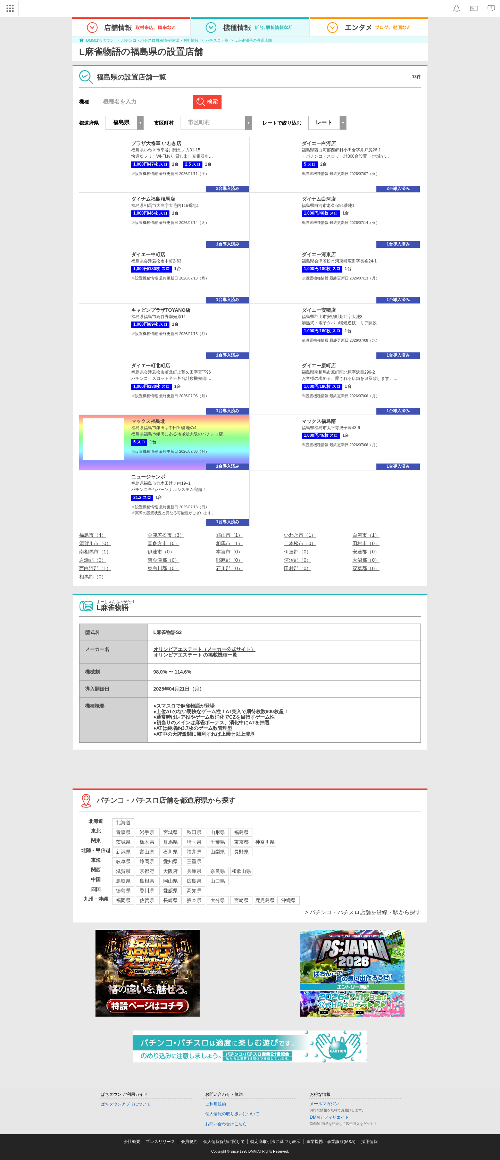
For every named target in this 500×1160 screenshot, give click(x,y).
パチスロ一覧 (217, 40)
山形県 (217, 832)
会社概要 (132, 1141)
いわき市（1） (300, 535)
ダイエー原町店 (319, 365)
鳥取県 (123, 881)
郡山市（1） (229, 535)
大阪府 (170, 871)
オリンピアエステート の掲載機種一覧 (195, 655)
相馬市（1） (229, 543)
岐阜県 (123, 861)
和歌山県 (241, 871)
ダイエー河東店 (319, 254)
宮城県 (170, 832)
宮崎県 (241, 900)
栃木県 (147, 842)
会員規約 (189, 1141)
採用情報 (369, 1141)
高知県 (194, 890)
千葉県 (217, 842)
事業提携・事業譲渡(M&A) (331, 1141)
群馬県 (170, 842)
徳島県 (123, 890)
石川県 (170, 851)
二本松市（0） (300, 543)
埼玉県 (194, 842)
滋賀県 (123, 871)
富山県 (147, 851)
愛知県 (170, 861)
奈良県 (217, 871)
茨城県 (123, 842)
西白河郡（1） (95, 568)
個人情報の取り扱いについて (232, 1113)
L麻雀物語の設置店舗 (253, 40)
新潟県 (123, 851)
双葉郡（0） (366, 568)
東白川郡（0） (164, 568)
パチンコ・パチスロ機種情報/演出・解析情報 (160, 40)
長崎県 (170, 900)
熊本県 (194, 900)
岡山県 (170, 881)
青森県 (123, 832)
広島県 (194, 881)
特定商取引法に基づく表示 (275, 1141)
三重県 (194, 861)
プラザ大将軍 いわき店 (156, 143)
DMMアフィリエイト (329, 1117)
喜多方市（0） (164, 543)
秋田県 (194, 832)
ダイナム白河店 (319, 199)
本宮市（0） (229, 551)
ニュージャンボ (148, 476)
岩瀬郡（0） (92, 560)
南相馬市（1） (95, 551)
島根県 (147, 881)
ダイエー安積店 (319, 310)
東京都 (241, 842)
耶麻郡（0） (229, 560)
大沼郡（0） (366, 560)
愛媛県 (170, 890)
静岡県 (147, 861)
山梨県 (217, 851)
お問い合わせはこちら (226, 1123)
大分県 (217, 900)
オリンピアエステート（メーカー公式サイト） (204, 649)
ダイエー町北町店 (150, 365)
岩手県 (147, 832)
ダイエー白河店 (319, 143)
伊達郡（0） (297, 551)
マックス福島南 (319, 421)
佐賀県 (147, 900)
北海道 (123, 822)
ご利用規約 (215, 1104)
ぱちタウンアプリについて (126, 1104)
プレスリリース (160, 1141)
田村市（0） (366, 543)
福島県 (241, 832)
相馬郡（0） (92, 576)
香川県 (147, 890)
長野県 (241, 851)
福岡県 (123, 900)
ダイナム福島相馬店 (153, 199)
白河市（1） (366, 535)
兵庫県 (194, 871)
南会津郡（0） (164, 560)
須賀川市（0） (95, 543)
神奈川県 (265, 842)
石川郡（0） (229, 568)
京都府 (147, 871)
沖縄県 (288, 900)
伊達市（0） (161, 551)
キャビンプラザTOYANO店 (160, 310)
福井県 (194, 851)
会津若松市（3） (166, 535)
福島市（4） (92, 535)
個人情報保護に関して (224, 1141)
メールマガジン (324, 1103)
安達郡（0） (366, 551)
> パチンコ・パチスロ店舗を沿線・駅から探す (363, 912)
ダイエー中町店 (148, 254)
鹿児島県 (265, 900)
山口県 (217, 881)
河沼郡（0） (297, 560)
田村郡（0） (297, 568)
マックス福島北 (148, 421)
